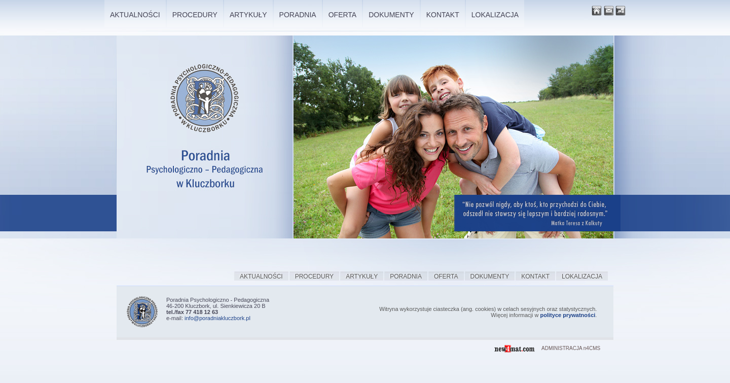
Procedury (314, 276)
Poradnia (406, 276)
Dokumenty (489, 276)
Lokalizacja (582, 276)
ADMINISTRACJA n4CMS (570, 348)
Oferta (446, 276)
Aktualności (261, 276)
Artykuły (362, 276)
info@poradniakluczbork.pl (217, 318)
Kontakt (535, 276)
